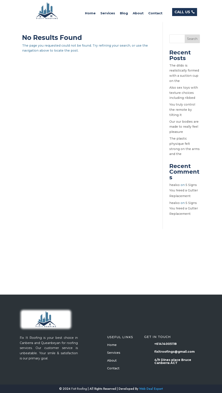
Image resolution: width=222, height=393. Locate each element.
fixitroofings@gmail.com (174, 352)
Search (192, 39)
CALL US (182, 12)
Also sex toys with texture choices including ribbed (183, 93)
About (138, 13)
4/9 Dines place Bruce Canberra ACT (172, 361)
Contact (155, 13)
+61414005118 (165, 344)
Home (90, 13)
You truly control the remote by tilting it (182, 110)
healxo (174, 185)
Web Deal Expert (151, 388)
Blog (124, 13)
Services (107, 13)
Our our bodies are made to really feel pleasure (184, 127)
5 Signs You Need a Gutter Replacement (183, 190)
